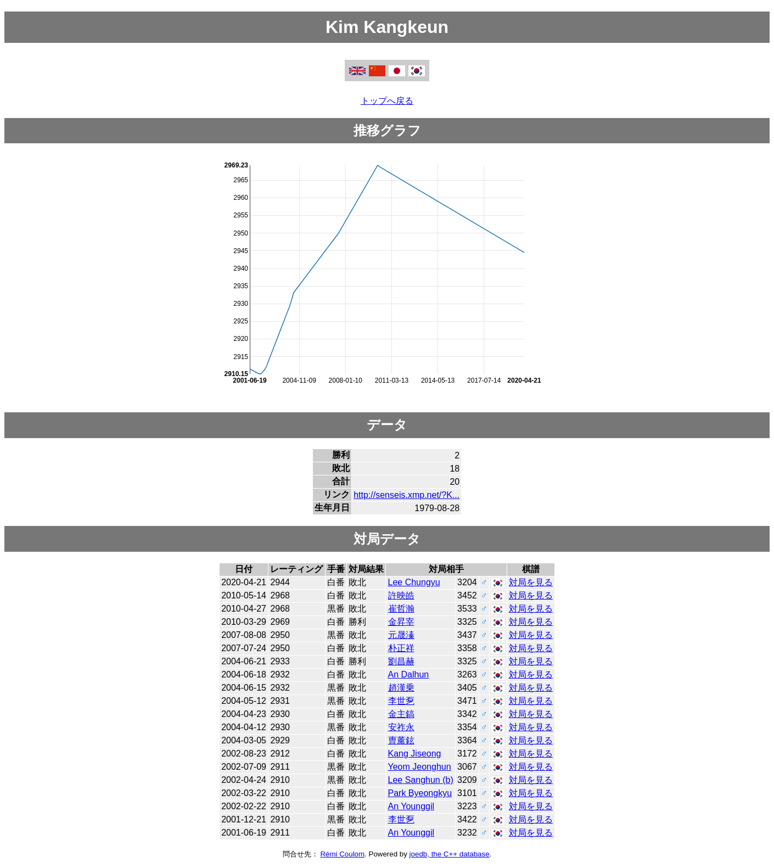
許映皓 (401, 595)
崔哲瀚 (401, 608)
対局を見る (531, 582)
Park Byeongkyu (420, 793)
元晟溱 (401, 635)
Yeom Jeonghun (419, 766)
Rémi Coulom (342, 854)
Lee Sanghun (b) (420, 780)
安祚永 (401, 727)
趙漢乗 (401, 687)
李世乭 (401, 700)
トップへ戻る (387, 100)
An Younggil (411, 806)
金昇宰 (401, 621)
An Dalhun (408, 674)
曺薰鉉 (401, 740)
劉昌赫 (401, 661)
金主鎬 (401, 714)
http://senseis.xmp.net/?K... (406, 495)
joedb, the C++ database (450, 854)
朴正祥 (401, 648)
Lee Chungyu (414, 582)
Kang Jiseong (414, 753)
